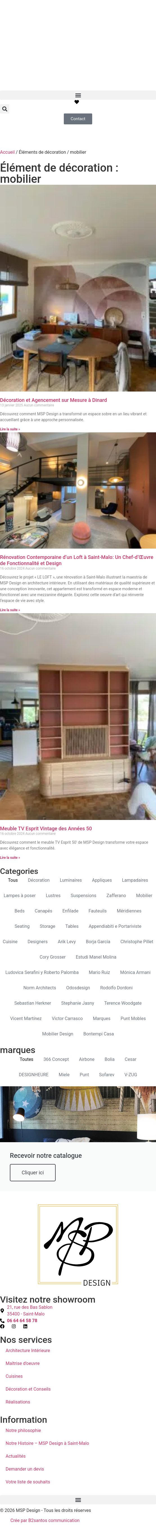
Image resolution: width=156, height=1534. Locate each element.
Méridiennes (129, 911)
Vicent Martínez (26, 1018)
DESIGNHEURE (34, 1074)
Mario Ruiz (99, 972)
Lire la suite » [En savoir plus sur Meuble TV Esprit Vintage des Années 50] (10, 858)
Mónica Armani (135, 972)
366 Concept (56, 1059)
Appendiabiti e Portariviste (115, 926)
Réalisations (18, 1402)
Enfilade (70, 911)
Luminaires (71, 880)
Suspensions (83, 895)
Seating (22, 926)
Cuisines (14, 1376)
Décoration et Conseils (28, 1389)
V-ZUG (131, 1074)
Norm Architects (39, 987)
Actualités (16, 1456)
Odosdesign (78, 987)
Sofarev (106, 1074)
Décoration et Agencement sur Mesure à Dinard (53, 400)
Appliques (102, 880)
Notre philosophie (23, 1430)
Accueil (7, 152)
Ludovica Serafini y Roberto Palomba (42, 972)
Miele (64, 1074)
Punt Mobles (133, 1018)
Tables (72, 926)
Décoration (38, 880)
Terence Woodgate (123, 1003)
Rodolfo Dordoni (116, 987)
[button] (78, 95)
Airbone (86, 1059)
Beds (20, 911)
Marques (101, 1018)
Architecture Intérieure (28, 1350)
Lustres (53, 895)
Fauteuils (98, 911)
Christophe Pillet (137, 941)
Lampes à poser (20, 895)
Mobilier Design (57, 1034)
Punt (84, 1074)
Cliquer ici (33, 1172)
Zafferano (116, 895)
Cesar (130, 1059)
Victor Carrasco (67, 1018)
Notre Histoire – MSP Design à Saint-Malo (47, 1443)
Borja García (98, 941)
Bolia (110, 1059)
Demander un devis (25, 1469)
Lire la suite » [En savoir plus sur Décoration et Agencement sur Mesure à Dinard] (10, 429)
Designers (38, 941)
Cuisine (10, 941)
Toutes (26, 1059)
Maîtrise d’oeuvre (23, 1363)
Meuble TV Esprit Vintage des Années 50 (46, 828)
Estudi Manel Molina (96, 957)
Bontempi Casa (98, 1034)
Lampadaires (135, 880)
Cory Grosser (52, 957)
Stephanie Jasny (77, 1003)
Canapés (43, 911)
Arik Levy (67, 941)
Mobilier (144, 895)
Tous (13, 880)
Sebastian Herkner (32, 1003)
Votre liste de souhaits (28, 1482)
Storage (47, 926)
